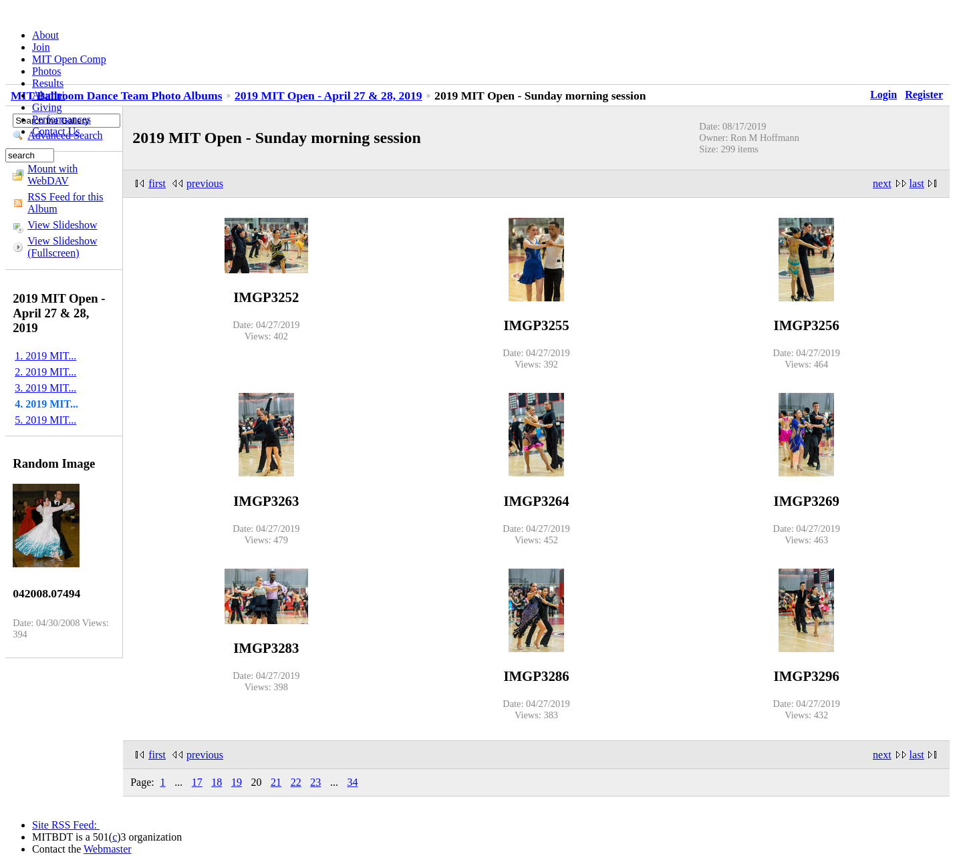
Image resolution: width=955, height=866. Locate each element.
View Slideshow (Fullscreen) (62, 247)
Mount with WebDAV (52, 174)
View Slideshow (62, 225)
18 (216, 782)
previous (204, 183)
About (45, 35)
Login (883, 94)
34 (352, 782)
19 (236, 782)
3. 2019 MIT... (45, 388)
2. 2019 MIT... (45, 372)
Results (47, 83)
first (157, 183)
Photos (46, 71)
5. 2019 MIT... (45, 420)
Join (41, 47)
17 (197, 782)
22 (296, 782)
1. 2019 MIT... (45, 356)
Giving (46, 107)
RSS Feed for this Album (65, 202)
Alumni (48, 95)
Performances (61, 119)
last (917, 183)
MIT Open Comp (69, 59)
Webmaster (108, 849)
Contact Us (56, 131)
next (882, 183)
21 (276, 782)
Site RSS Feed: (66, 825)
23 (315, 782)
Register (924, 94)
